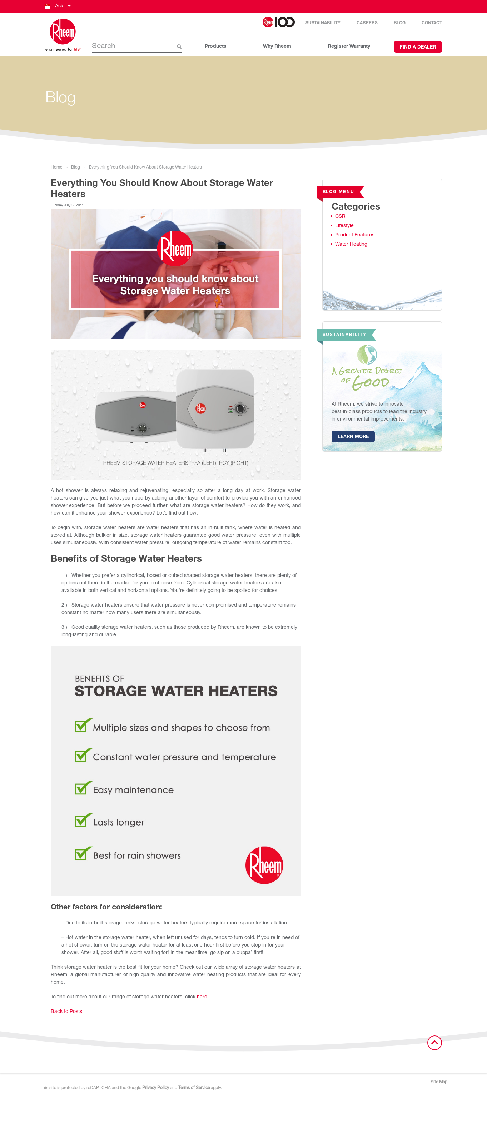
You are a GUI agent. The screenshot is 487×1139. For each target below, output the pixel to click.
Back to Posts (66, 1011)
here (202, 997)
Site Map (439, 1082)
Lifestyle (344, 226)
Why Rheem (277, 46)
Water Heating (351, 244)
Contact (432, 23)
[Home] (63, 35)
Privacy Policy (155, 1088)
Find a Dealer (418, 47)
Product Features (354, 235)
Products (216, 46)
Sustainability (323, 23)
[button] (57, 6)
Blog (400, 23)
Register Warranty (349, 46)
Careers (367, 23)
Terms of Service (194, 1088)
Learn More (353, 437)
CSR (340, 216)
